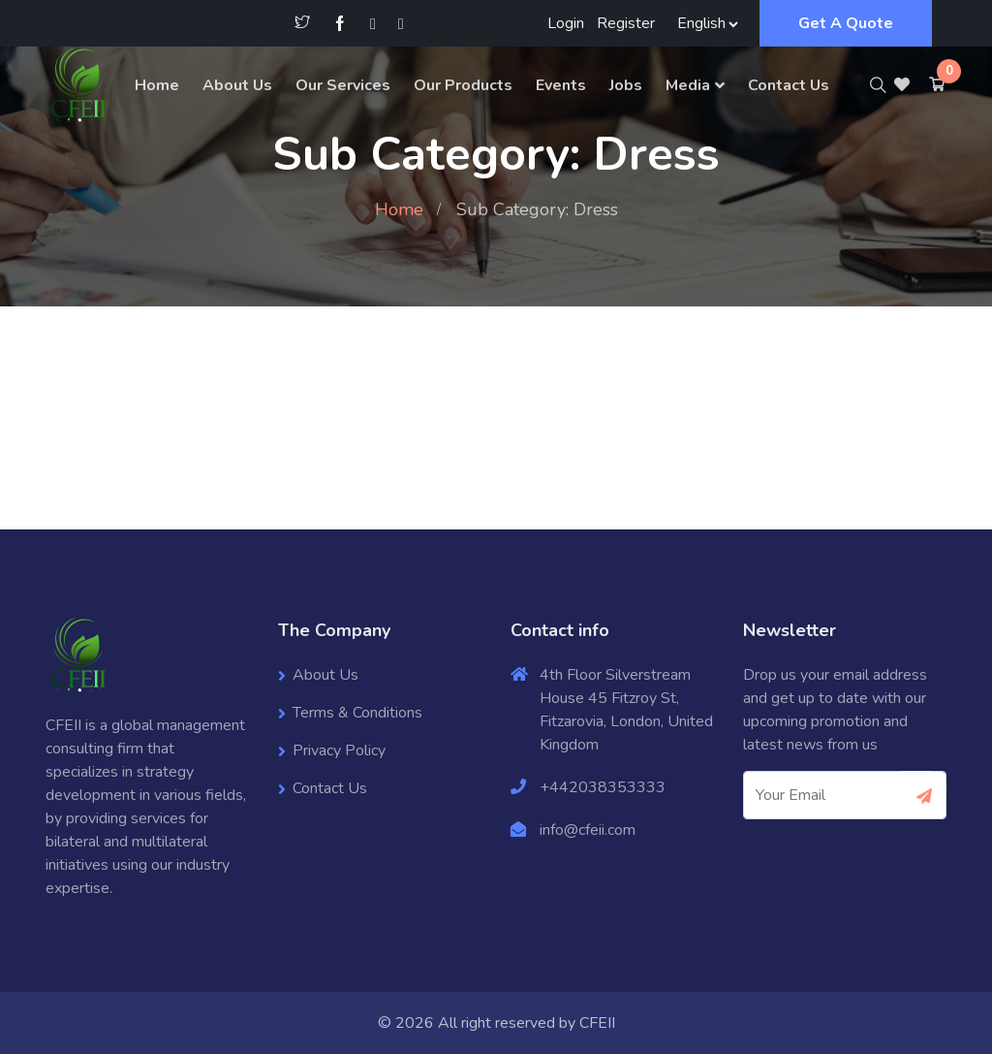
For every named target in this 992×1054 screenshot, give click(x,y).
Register (626, 23)
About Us (237, 85)
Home (157, 85)
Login (565, 23)
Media (688, 85)
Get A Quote (845, 23)
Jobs (625, 85)
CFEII (597, 1023)
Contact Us (788, 85)
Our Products (463, 85)
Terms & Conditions (357, 712)
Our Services (342, 85)
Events (561, 85)
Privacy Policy (339, 750)
